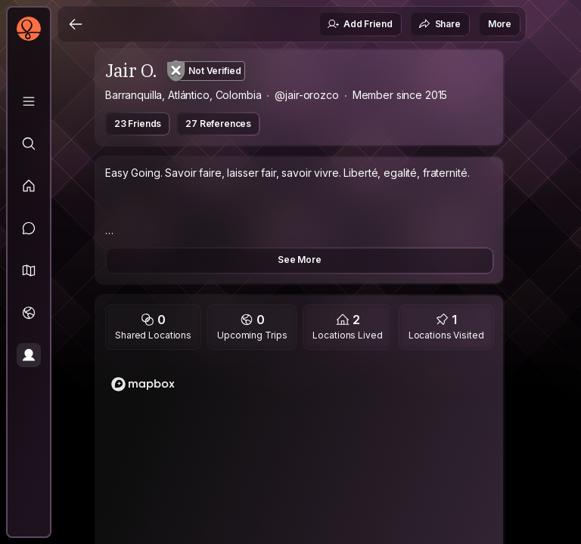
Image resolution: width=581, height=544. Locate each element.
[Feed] (29, 186)
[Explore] (29, 143)
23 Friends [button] (137, 123)
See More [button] (300, 259)
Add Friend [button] (359, 24)
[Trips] (29, 313)
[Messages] (29, 228)
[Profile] (29, 355)
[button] (29, 270)
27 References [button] (218, 123)
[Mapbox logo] (143, 384)
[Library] (29, 101)
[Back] (76, 24)
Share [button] (439, 24)
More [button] (499, 23)
